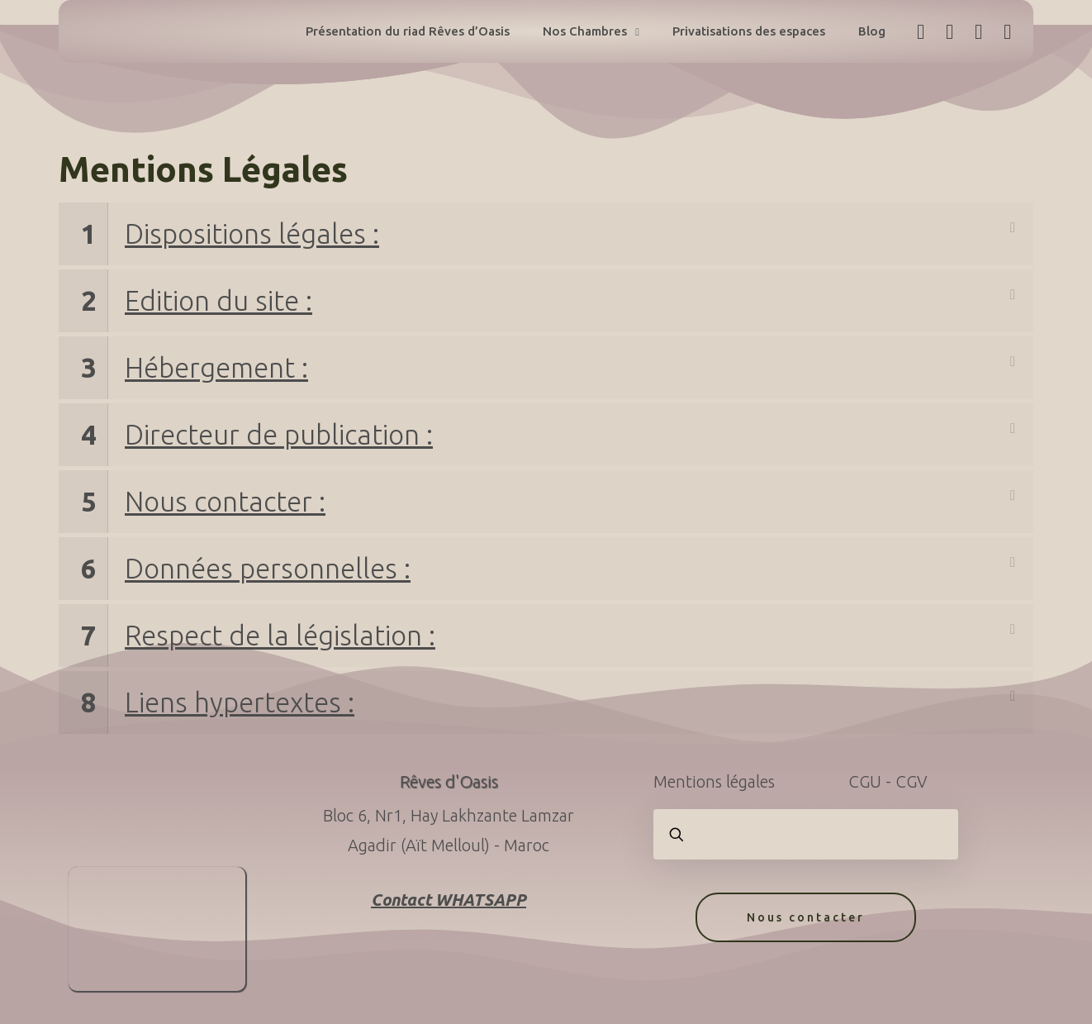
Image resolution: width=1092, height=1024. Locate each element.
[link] (546, 233)
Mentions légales (714, 781)
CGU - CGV (887, 781)
